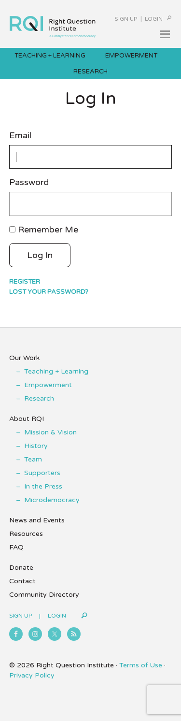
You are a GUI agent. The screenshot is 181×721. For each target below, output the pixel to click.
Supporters (42, 473)
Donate (21, 567)
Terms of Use (140, 665)
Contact (22, 581)
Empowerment (48, 385)
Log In (40, 255)
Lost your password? (48, 292)
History (36, 446)
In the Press (43, 486)
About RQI (26, 419)
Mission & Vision (50, 432)
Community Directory (44, 595)
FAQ (16, 547)
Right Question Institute (52, 22)
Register (24, 282)
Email (20, 135)
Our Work (24, 358)
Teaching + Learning (56, 371)
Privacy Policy (32, 675)
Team (33, 459)
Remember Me (48, 229)
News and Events (37, 520)
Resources (26, 534)
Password (29, 182)
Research (39, 398)
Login (154, 19)
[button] (164, 34)
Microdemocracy (52, 500)
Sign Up (126, 19)
